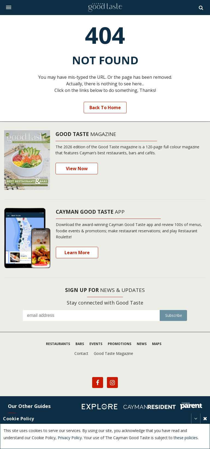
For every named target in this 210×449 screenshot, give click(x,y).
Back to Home (105, 108)
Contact (81, 353)
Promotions (119, 343)
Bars (79, 343)
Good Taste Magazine (113, 353)
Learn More (77, 253)
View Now (77, 169)
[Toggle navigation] (8, 7)
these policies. (186, 437)
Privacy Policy (70, 437)
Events (95, 343)
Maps (156, 343)
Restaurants (58, 343)
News (142, 343)
